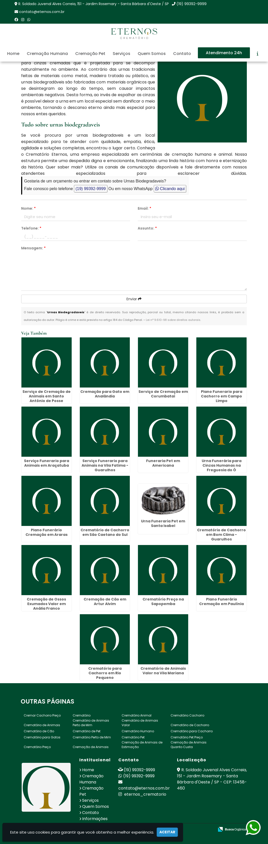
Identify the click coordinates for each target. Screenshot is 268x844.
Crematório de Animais (42, 725)
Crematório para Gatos (42, 737)
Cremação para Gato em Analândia (104, 393)
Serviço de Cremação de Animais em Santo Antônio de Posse (46, 396)
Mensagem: (33, 248)
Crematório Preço (37, 747)
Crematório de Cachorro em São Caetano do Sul (105, 532)
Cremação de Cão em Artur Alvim (105, 601)
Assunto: (147, 228)
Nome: (28, 208)
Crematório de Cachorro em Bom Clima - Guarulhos (221, 534)
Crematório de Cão (39, 731)
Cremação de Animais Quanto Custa (189, 744)
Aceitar (167, 832)
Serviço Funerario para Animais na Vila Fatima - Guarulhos (105, 465)
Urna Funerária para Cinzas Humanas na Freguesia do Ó (221, 465)
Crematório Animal (136, 715)
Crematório (82, 715)
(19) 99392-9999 (191, 3)
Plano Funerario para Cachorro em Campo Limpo (221, 396)
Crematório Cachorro (187, 715)
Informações (95, 818)
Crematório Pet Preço (187, 737)
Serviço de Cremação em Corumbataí (163, 393)
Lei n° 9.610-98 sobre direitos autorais (173, 320)
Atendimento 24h (224, 53)
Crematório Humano (138, 731)
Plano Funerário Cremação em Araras (46, 532)
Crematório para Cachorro (192, 731)
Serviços (121, 53)
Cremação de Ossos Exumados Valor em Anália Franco (46, 603)
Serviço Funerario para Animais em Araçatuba (46, 463)
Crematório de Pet (86, 731)
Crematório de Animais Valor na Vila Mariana (163, 670)
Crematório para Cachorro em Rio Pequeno (105, 673)
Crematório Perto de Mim (92, 737)
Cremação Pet (90, 53)
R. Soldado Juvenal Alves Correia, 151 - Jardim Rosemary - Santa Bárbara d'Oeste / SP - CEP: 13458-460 (212, 779)
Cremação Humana (47, 53)
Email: (144, 208)
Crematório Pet (133, 737)
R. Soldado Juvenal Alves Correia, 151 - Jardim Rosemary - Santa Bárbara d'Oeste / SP (93, 3)
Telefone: (31, 228)
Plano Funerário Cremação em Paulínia (221, 601)
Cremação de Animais (91, 747)
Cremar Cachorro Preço (42, 715)
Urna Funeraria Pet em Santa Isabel (163, 523)
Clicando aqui (170, 189)
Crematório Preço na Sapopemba (163, 601)
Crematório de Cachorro (190, 725)
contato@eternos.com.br (42, 11)
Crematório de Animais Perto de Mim (91, 722)
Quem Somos (152, 53)
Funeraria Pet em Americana (163, 463)
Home (13, 53)
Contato (182, 53)
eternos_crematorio (142, 794)
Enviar (134, 299)
